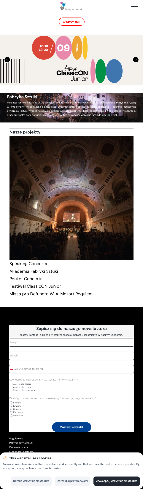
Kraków (15, 405)
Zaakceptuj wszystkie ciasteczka (116, 481)
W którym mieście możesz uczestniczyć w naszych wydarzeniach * (52, 398)
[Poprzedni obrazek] (7, 59)
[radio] (11, 402)
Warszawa (16, 415)
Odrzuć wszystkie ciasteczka (31, 481)
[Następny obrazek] (136, 59)
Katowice (16, 412)
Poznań (15, 402)
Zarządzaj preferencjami (72, 481)
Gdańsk (15, 409)
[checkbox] (11, 384)
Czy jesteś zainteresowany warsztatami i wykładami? (43, 379)
